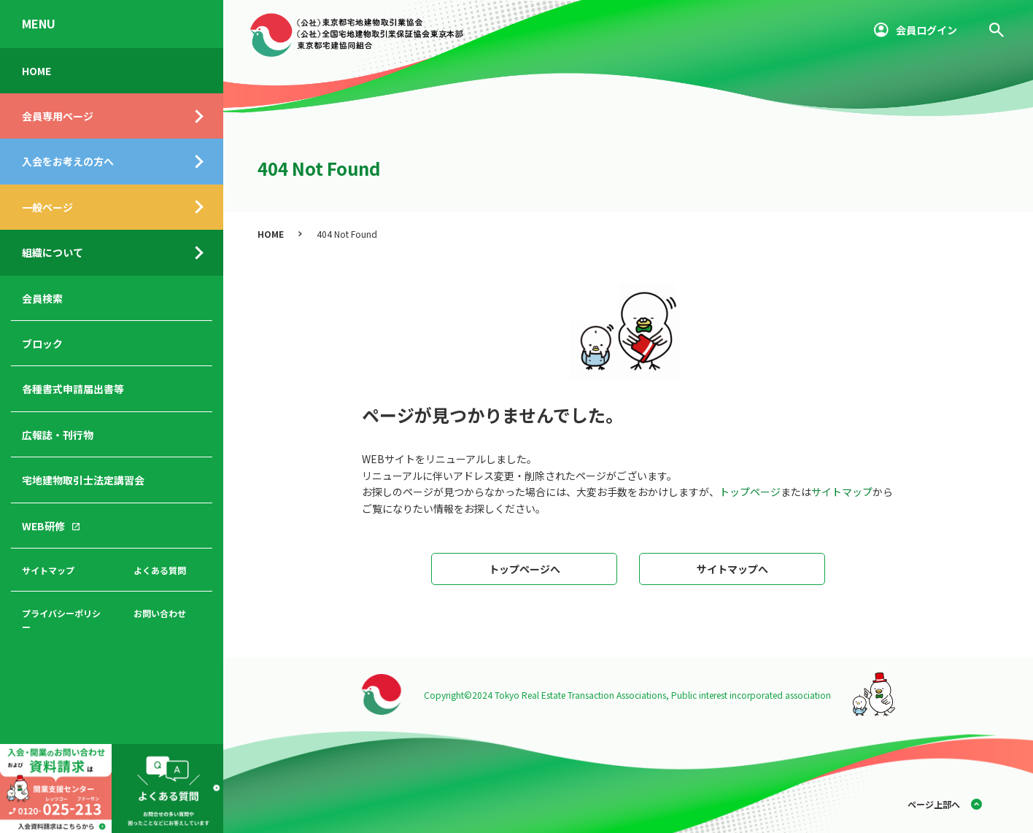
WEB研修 (43, 526)
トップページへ (524, 569)
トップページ (750, 491)
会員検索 (42, 298)
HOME (36, 70)
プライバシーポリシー (61, 620)
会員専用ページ (57, 116)
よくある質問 (160, 570)
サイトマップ (48, 570)
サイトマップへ (732, 569)
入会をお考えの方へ (68, 161)
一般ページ (47, 207)
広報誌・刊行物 (57, 434)
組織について (52, 252)
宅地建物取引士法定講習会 (83, 480)
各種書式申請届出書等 (73, 388)
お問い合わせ (160, 613)
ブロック (42, 343)
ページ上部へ (934, 804)
